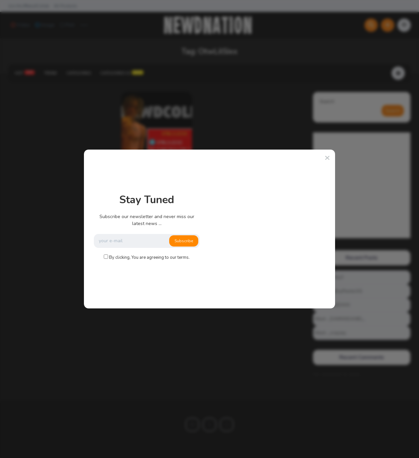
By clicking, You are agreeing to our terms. (149, 257)
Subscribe (183, 241)
